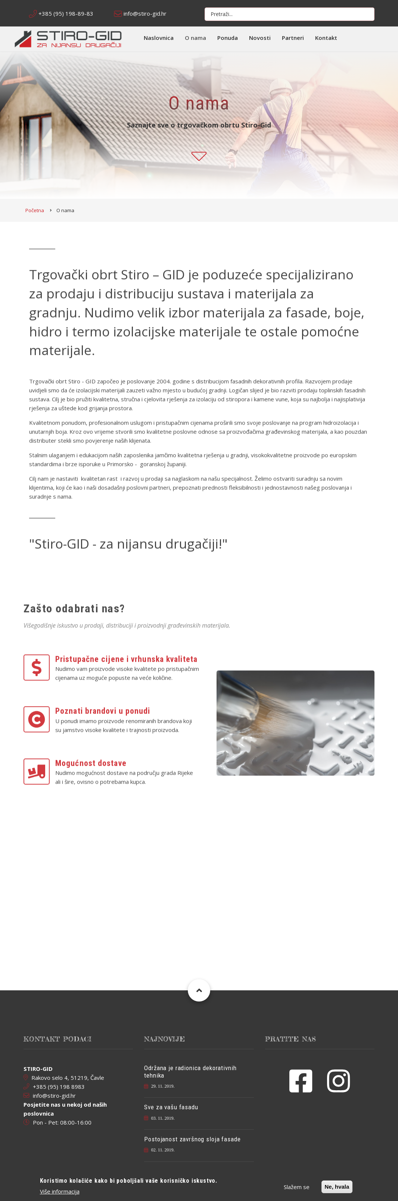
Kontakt (326, 37)
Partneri (293, 37)
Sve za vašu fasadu (171, 1107)
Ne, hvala (337, 1187)
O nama (195, 37)
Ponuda (227, 37)
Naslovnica (159, 37)
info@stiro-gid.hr (145, 13)
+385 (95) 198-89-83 (65, 13)
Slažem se (297, 1187)
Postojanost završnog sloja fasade (192, 1139)
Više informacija (60, 1191)
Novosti (260, 37)
